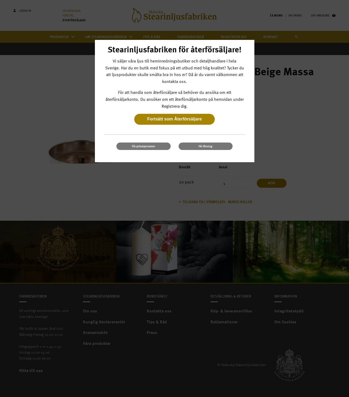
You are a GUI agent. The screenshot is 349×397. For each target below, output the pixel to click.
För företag (205, 146)
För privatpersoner (143, 146)
